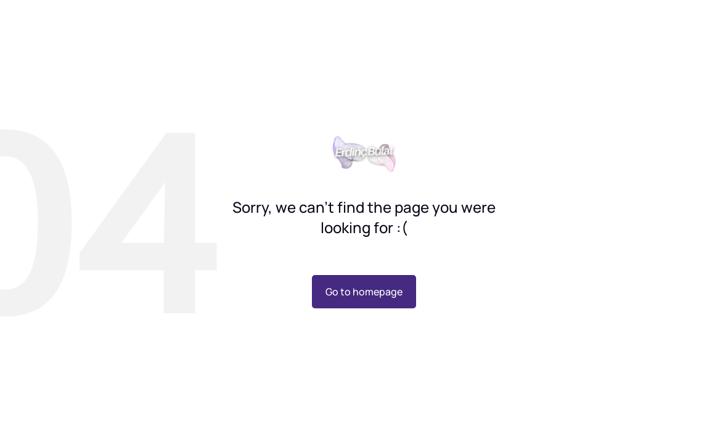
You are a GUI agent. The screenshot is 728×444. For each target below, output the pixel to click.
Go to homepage (364, 291)
